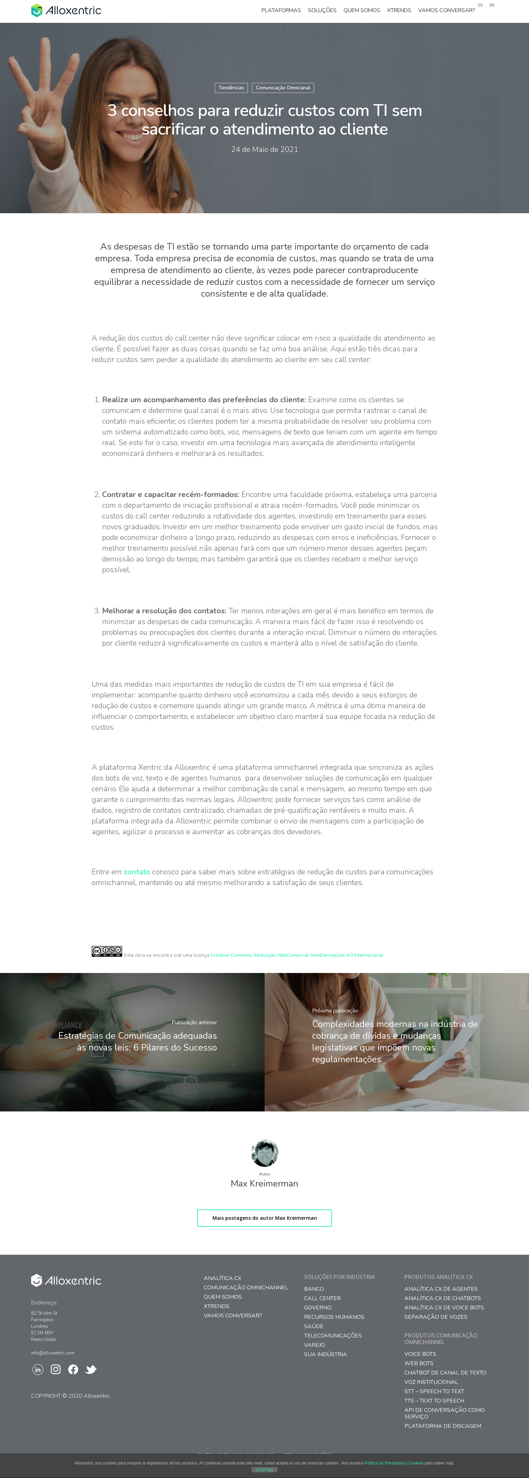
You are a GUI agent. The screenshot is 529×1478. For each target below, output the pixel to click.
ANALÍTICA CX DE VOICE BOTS (444, 1308)
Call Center (322, 1298)
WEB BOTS (419, 1363)
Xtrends (399, 11)
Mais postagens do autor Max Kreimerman (264, 1218)
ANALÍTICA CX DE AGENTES (441, 1289)
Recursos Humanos (334, 1317)
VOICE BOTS (420, 1354)
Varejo (314, 1345)
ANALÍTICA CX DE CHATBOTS (442, 1298)
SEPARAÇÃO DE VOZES (435, 1317)
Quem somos (362, 11)
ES (480, 5)
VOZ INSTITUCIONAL (431, 1382)
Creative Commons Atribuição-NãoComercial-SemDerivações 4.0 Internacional (297, 955)
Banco (314, 1289)
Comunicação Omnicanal (283, 87)
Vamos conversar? (446, 11)
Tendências (231, 87)
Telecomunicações (333, 1336)
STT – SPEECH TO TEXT (434, 1391)
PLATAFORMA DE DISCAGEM (442, 1426)
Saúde (313, 1326)
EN (492, 5)
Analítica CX (222, 1278)
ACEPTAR (264, 1470)
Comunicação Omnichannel (246, 1288)
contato (137, 872)
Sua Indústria (325, 1354)
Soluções (322, 11)
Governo (317, 1308)
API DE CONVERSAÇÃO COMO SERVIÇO (444, 1413)
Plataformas (281, 11)
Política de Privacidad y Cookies (393, 1463)
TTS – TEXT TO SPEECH (434, 1401)
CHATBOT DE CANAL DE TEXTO (445, 1373)
